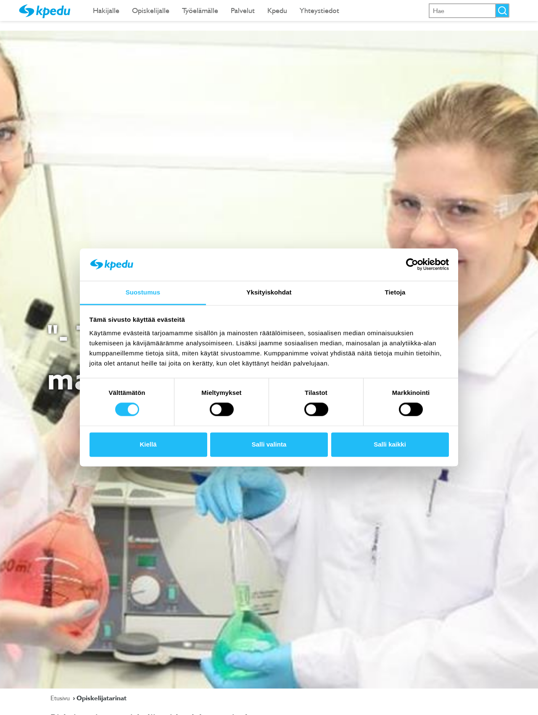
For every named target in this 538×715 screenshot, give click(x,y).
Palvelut (243, 10)
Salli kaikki (390, 444)
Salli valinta (269, 444)
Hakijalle (106, 10)
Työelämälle (200, 10)
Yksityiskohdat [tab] (268, 292)
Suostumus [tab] (143, 292)
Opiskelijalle (150, 10)
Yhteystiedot (319, 10)
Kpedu (277, 10)
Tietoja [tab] (395, 292)
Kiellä (148, 444)
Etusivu (60, 698)
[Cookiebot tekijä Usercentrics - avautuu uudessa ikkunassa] (412, 264)
